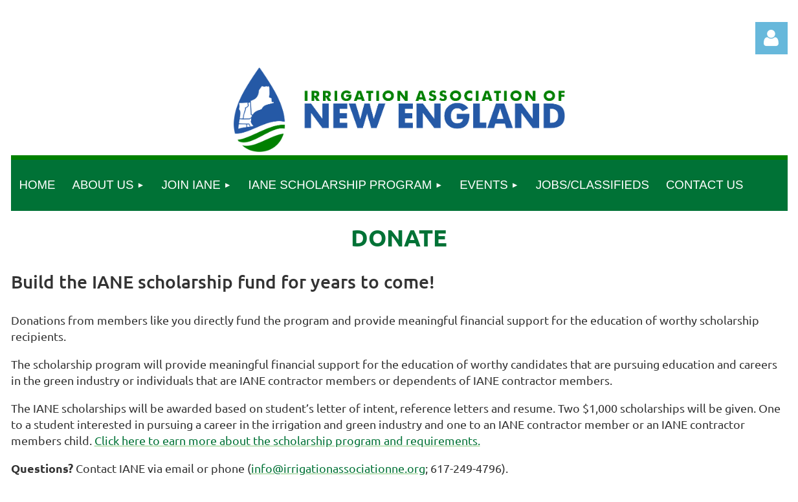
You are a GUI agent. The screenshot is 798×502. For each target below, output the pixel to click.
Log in (771, 38)
